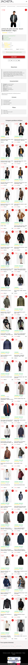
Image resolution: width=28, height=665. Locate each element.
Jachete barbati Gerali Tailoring (22, 6)
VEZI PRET (14, 57)
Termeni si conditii (6, 653)
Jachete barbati (3, 6)
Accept (18, 664)
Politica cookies (13, 664)
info (12, 163)
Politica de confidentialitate (16, 653)
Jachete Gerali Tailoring (11, 6)
